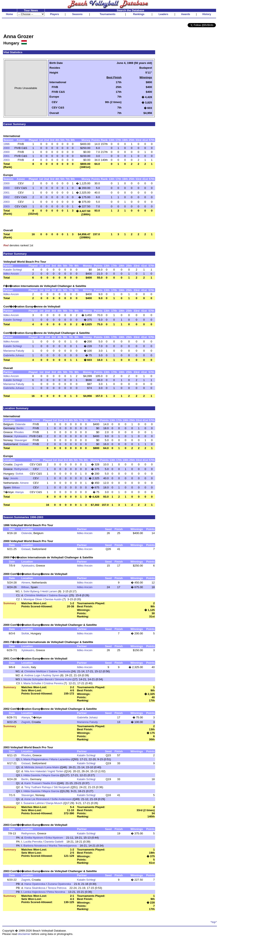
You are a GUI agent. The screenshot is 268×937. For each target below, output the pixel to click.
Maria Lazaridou (60, 759)
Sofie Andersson (61, 799)
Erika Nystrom (54, 837)
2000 (6, 148)
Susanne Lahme (33, 803)
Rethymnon (21, 469)
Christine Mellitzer (35, 595)
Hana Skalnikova (34, 887)
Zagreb (18, 464)
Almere (24, 482)
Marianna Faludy (13, 350)
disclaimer (24, 934)
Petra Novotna (56, 891)
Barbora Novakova (34, 845)
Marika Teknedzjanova (63, 845)
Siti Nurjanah (62, 787)
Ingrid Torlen (55, 771)
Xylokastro (20, 436)
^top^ (213, 922)
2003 (6, 159)
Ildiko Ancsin (11, 273)
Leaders (163, 14)
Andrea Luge (32, 675)
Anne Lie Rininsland (36, 799)
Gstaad (23, 444)
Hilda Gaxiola (31, 775)
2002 (6, 197)
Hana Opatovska (34, 883)
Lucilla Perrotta (32, 841)
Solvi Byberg (31, 591)
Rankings (138, 14)
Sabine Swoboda (59, 671)
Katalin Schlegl (12, 269)
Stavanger (20, 440)
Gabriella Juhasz (13, 355)
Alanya (19, 492)
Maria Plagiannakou (35, 759)
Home (9, 14)
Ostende (20, 424)
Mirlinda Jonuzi (33, 767)
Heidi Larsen (49, 591)
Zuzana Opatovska (59, 883)
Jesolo (14, 478)
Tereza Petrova (57, 887)
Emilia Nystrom (33, 837)
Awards (185, 14)
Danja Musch (54, 803)
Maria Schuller (32, 683)
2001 (6, 155)
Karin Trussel (32, 783)
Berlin (19, 428)
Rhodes (19, 432)
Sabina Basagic (58, 595)
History (206, 14)
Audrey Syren (50, 675)
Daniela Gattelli (53, 841)
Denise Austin (53, 599)
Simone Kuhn (63, 679)
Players (54, 14)
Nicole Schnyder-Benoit (38, 679)
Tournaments (107, 14)
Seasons (77, 14)
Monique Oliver (32, 599)
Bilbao (16, 487)
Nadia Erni (49, 783)
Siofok (19, 473)
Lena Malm (52, 767)
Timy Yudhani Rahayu (38, 787)
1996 (6, 144)
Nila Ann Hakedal (35, 771)
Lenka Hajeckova (34, 891)
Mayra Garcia (50, 775)
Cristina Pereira (53, 683)
